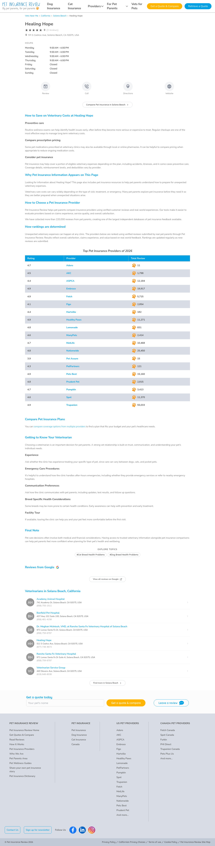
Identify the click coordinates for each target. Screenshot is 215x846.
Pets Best (71, 374)
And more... (122, 815)
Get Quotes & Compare (21, 735)
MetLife (70, 343)
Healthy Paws (73, 319)
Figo (68, 304)
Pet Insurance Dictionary (22, 776)
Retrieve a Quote (198, 6)
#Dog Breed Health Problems (124, 554)
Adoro (69, 265)
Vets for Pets (137, 6)
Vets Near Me (31, 15)
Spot (69, 397)
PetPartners (72, 366)
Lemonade (72, 327)
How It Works (16, 744)
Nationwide (72, 350)
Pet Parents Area (18, 758)
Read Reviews (16, 739)
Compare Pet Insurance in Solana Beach (107, 104)
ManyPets (71, 335)
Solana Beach (60, 15)
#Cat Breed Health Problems (91, 554)
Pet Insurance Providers (21, 749)
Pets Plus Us (167, 753)
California (45, 15)
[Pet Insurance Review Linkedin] (82, 830)
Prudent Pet (72, 381)
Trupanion (71, 405)
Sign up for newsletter (38, 830)
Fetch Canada (167, 730)
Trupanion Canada (170, 749)
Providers (95, 6)
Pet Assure (72, 358)
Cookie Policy (170, 842)
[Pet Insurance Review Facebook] (72, 830)
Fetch (69, 296)
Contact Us (12, 830)
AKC (68, 273)
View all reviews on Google (107, 579)
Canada (76, 744)
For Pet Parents (117, 6)
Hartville (71, 312)
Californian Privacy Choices (132, 842)
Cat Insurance (74, 6)
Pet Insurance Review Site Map (195, 842)
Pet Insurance (79, 730)
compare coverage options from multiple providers (59, 426)
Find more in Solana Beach (107, 683)
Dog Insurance (53, 6)
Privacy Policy (109, 842)
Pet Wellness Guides (20, 763)
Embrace (71, 288)
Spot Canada (167, 735)
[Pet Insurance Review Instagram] (91, 830)
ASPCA (70, 281)
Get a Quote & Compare (164, 6)
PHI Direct (165, 744)
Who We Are (16, 753)
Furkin (163, 739)
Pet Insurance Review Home (24, 730)
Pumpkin (71, 389)
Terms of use (154, 842)
